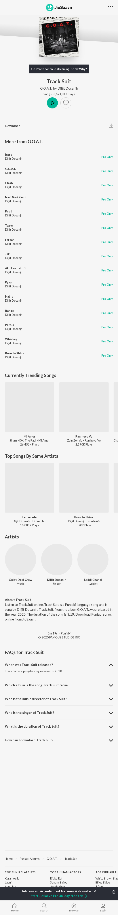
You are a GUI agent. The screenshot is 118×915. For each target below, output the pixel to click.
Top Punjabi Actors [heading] (65, 872)
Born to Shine (14, 353)
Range (9, 310)
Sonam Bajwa (58, 882)
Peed (8, 211)
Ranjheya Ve (83, 436)
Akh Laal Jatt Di (16, 268)
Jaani (8, 882)
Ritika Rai (56, 878)
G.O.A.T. (46, 88)
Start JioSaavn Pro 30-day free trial (59, 896)
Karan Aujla (12, 878)
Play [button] (52, 102)
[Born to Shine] (84, 488)
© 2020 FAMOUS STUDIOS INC (59, 637)
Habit (9, 296)
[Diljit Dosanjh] (56, 559)
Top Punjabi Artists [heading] (20, 872)
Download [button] (13, 126)
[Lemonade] (29, 488)
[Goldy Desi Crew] (20, 559)
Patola (9, 325)
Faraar (9, 240)
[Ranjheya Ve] (84, 407)
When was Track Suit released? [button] (29, 665)
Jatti (8, 254)
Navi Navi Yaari (15, 197)
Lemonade (29, 517)
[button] (65, 102)
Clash (9, 183)
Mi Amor (29, 436)
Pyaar (9, 282)
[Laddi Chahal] (93, 559)
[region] (59, 858)
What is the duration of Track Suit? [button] (32, 726)
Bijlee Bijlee (102, 882)
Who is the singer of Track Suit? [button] (29, 713)
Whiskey (11, 339)
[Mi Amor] (29, 407)
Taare (9, 225)
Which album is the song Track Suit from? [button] (36, 685)
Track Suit (71, 858)
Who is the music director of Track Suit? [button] (36, 699)
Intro (8, 154)
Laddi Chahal (93, 579)
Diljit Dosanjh (67, 88)
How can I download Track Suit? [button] (29, 740)
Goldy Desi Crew (20, 579)
